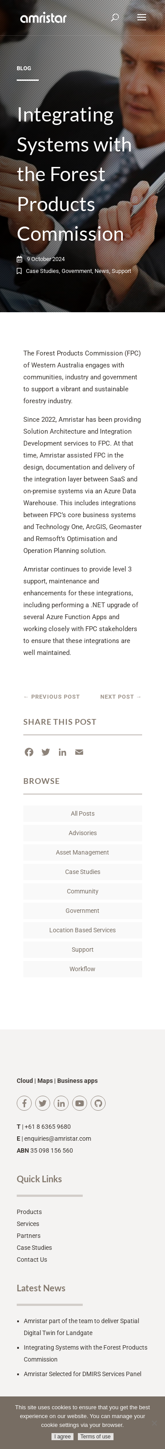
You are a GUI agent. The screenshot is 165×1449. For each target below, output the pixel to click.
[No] (154, 1423)
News (102, 271)
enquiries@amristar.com (57, 1138)
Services (28, 1223)
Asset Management (82, 852)
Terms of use (96, 1437)
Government (77, 271)
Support (121, 271)
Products (29, 1211)
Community (83, 891)
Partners (28, 1235)
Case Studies (42, 271)
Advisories (83, 832)
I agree (62, 1437)
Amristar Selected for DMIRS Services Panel (82, 1373)
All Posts (83, 813)
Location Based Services (82, 930)
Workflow (82, 968)
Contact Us (32, 1259)
